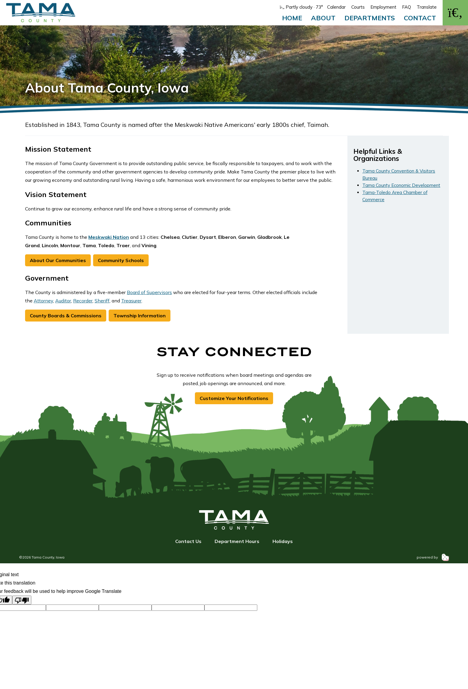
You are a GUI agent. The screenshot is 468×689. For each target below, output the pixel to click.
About (323, 18)
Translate (427, 7)
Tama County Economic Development (401, 185)
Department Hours (237, 541)
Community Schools (121, 260)
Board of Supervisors (149, 292)
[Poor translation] (21, 600)
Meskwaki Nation (108, 237)
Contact (420, 18)
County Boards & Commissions (65, 316)
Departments (369, 18)
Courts (358, 7)
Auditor (63, 301)
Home (292, 18)
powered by (433, 557)
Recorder (83, 301)
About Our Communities (58, 260)
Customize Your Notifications (234, 398)
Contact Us (188, 541)
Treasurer (131, 301)
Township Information (139, 316)
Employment (383, 7)
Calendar (336, 7)
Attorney (43, 301)
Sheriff (102, 301)
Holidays (283, 541)
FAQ (406, 7)
